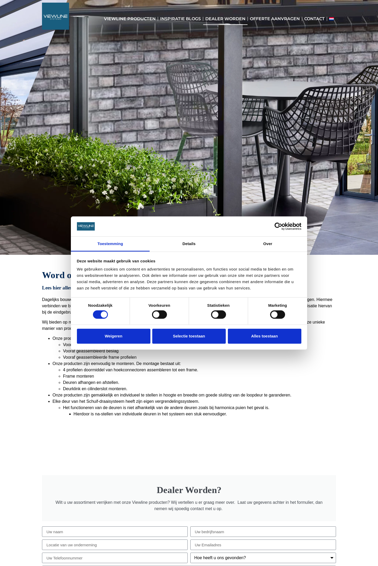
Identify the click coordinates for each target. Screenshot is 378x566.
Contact (314, 18)
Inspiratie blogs (180, 18)
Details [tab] (189, 243)
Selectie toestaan (189, 336)
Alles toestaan (264, 336)
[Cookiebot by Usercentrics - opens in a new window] (278, 226)
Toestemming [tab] (110, 243)
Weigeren (113, 336)
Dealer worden (225, 18)
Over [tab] (267, 243)
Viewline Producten (130, 18)
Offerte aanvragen (275, 18)
